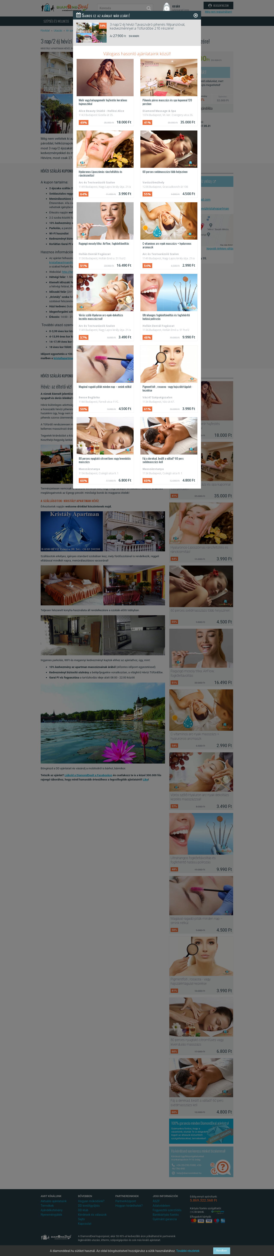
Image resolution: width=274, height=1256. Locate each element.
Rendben (221, 1250)
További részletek (188, 1251)
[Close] (196, 15)
